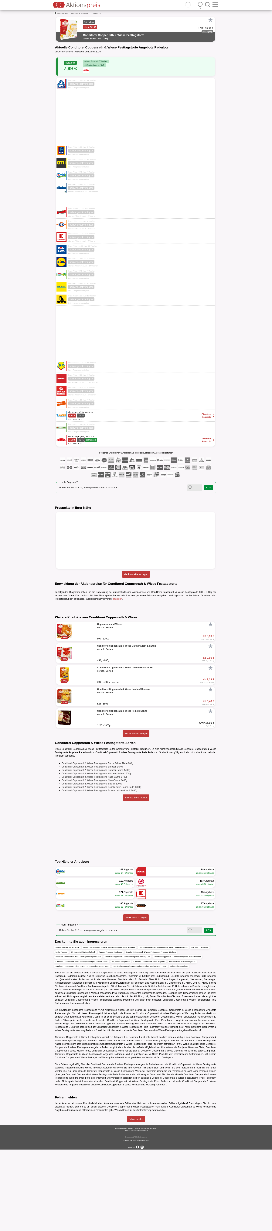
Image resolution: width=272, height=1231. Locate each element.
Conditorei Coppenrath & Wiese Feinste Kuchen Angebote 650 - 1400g (139, 1047)
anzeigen (117, 599)
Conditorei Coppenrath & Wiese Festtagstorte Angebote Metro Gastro (82, 1043)
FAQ (131, 1222)
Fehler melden (136, 1200)
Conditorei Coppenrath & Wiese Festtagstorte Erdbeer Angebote (163, 1029)
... (90, 13)
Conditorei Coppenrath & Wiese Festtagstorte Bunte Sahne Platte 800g (97, 844)
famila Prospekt (61, 1033)
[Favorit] (210, 20)
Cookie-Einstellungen (141, 1222)
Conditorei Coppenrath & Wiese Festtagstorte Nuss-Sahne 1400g (94, 861)
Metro (213, 1105)
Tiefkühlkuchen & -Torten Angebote (182, 1043)
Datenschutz (142, 1218)
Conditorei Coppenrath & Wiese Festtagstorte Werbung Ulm (127, 1038)
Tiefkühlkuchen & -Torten (79, 13)
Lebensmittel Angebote (179, 1047)
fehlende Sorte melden (136, 879)
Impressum (129, 1218)
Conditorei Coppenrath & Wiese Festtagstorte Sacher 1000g (92, 865)
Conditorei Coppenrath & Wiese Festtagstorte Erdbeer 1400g (92, 848)
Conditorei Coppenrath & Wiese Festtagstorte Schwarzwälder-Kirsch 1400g (99, 871)
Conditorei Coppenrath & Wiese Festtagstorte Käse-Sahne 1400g (94, 858)
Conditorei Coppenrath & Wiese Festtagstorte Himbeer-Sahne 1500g (96, 854)
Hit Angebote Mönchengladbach (83, 1033)
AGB (135, 1218)
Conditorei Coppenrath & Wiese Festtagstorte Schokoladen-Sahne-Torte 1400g (101, 868)
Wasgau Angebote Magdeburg (110, 1033)
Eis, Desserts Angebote (121, 1043)
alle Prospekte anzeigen (136, 574)
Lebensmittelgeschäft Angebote (67, 1029)
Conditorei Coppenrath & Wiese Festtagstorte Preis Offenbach (177, 1038)
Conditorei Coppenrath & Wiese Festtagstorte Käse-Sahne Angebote (109, 1029)
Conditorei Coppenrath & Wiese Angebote (149, 1043)
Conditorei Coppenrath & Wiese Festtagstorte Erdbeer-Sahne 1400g (96, 851)
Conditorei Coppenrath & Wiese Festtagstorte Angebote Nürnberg (151, 1033)
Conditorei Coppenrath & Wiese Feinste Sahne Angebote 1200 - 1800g (82, 1047)
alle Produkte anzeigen (136, 815)
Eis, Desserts (63, 13)
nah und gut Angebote (199, 1029)
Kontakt (126, 1222)
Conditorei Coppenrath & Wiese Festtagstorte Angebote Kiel (78, 1038)
